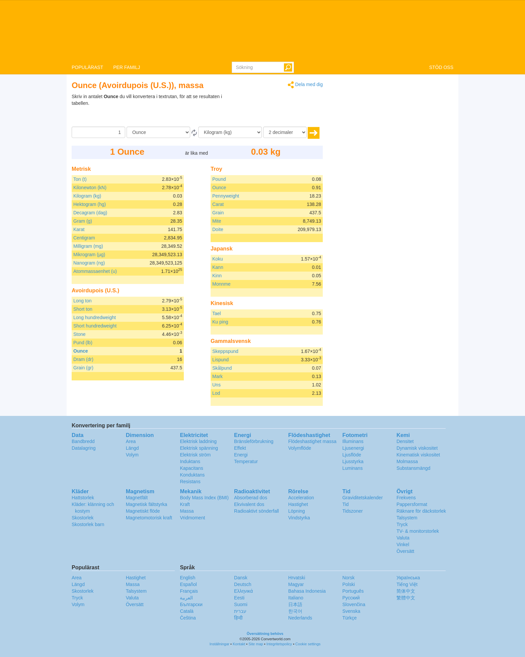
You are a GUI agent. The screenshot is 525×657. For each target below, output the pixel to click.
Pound (219, 179)
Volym (132, 454)
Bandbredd (83, 441)
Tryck (402, 524)
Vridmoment (192, 517)
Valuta (402, 537)
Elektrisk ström (195, 454)
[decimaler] (285, 132)
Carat (218, 204)
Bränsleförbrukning (254, 441)
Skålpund (222, 368)
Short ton (82, 309)
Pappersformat (411, 504)
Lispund (220, 359)
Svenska (351, 611)
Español (188, 584)
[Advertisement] (281, 110)
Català (186, 611)
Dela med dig (305, 84)
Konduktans (192, 475)
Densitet (405, 441)
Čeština (188, 617)
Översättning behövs (265, 634)
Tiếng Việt (407, 584)
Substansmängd (413, 468)
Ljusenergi (353, 448)
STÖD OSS (441, 67)
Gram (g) (82, 221)
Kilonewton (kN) (89, 187)
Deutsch (242, 584)
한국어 (295, 611)
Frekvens (406, 497)
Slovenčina (353, 604)
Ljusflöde (351, 454)
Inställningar (219, 644)
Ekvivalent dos (249, 504)
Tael (216, 313)
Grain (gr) (83, 367)
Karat (78, 229)
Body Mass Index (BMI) (204, 497)
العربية (186, 597)
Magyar (296, 584)
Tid (345, 504)
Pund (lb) (82, 342)
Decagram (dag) (90, 212)
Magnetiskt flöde (143, 511)
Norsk (348, 577)
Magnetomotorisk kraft (149, 517)
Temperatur (246, 461)
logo (262, 30)
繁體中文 (405, 597)
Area (131, 441)
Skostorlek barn (88, 524)
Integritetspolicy (279, 644)
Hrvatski (296, 577)
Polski (348, 584)
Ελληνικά (243, 591)
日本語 (295, 604)
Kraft (185, 504)
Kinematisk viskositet (418, 454)
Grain (218, 212)
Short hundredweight (95, 325)
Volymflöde (299, 448)
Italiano (295, 597)
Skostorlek (82, 517)
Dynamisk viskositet (417, 448)
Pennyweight (225, 196)
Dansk (240, 577)
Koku (217, 259)
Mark (217, 376)
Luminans (352, 468)
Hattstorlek (83, 497)
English (187, 577)
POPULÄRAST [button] (87, 67)
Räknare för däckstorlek (421, 511)
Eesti (239, 597)
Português (353, 591)
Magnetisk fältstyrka (146, 504)
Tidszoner (352, 511)
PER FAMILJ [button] (126, 67)
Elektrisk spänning (199, 448)
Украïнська (408, 577)
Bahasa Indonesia (307, 591)
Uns (216, 384)
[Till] (230, 132)
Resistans (190, 481)
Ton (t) (80, 179)
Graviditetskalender (362, 497)
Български (191, 604)
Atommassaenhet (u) (95, 271)
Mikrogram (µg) (89, 254)
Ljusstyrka (352, 461)
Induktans (190, 461)
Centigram (84, 237)
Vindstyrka (299, 517)
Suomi (240, 604)
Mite (216, 221)
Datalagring (84, 448)
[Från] (158, 132)
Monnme (221, 284)
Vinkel (402, 544)
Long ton (82, 300)
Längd (132, 448)
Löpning (296, 511)
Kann (217, 267)
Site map (255, 644)
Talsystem (406, 517)
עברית (240, 611)
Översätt (405, 551)
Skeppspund (225, 351)
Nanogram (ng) (89, 263)
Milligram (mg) (88, 246)
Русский (351, 597)
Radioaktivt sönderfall (256, 511)
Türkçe (349, 617)
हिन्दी (238, 617)
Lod (216, 393)
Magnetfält (137, 497)
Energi (240, 454)
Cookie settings (307, 644)
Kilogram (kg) (87, 196)
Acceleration (301, 497)
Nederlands (300, 617)
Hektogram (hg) (89, 204)
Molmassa (407, 461)
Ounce (80, 351)
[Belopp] (98, 132)
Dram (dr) (83, 359)
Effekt (240, 448)
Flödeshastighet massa (312, 441)
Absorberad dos (250, 497)
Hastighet (298, 504)
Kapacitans (191, 468)
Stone (79, 334)
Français (189, 591)
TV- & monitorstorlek (417, 531)
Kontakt (239, 644)
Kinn (217, 275)
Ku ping (220, 321)
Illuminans (352, 441)
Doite (217, 229)
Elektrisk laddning (198, 441)
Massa (187, 511)
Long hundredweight (94, 317)
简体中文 (405, 591)
